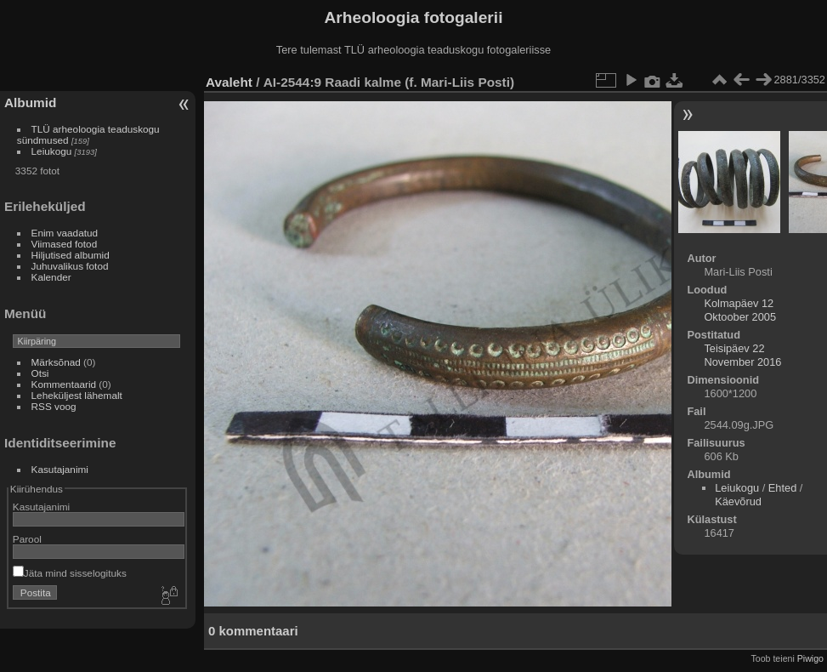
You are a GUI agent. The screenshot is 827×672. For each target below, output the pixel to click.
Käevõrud (738, 501)
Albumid (30, 102)
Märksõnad (56, 361)
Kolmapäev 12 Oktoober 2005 (740, 310)
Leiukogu (51, 151)
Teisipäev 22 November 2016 (742, 355)
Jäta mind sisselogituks (70, 572)
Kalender (51, 276)
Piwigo (810, 658)
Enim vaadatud (65, 232)
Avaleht (229, 82)
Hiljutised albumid (70, 254)
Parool (27, 538)
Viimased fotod (64, 243)
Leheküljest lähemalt (76, 395)
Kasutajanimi (59, 469)
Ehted (782, 487)
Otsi (40, 373)
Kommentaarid (64, 384)
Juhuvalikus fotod (70, 265)
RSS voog (53, 406)
